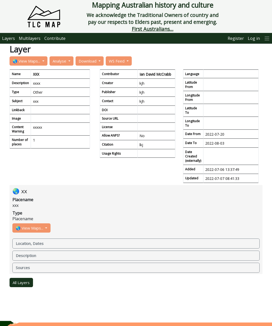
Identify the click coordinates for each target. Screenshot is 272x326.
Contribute (54, 38)
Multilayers (29, 38)
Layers (8, 38)
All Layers (21, 282)
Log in (254, 38)
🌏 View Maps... (27, 61)
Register (236, 38)
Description (26, 255)
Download (88, 61)
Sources (23, 267)
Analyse (60, 61)
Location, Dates (30, 243)
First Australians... (153, 28)
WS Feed (117, 61)
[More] (267, 38)
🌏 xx (19, 191)
